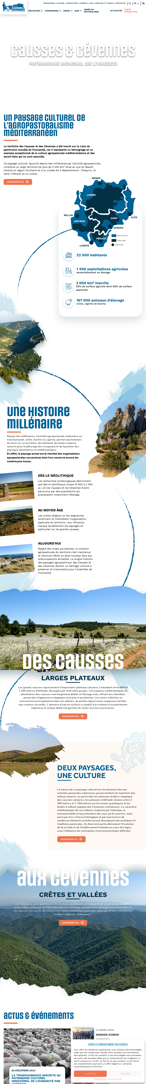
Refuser (125, 1073)
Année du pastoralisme (91, 11)
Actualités (117, 11)
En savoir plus (17, 182)
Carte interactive (131, 11)
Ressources (49, 3)
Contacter (120, 3)
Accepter (90, 1073)
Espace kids (72, 3)
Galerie (60, 3)
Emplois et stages (104, 3)
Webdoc (84, 3)
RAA (91, 3)
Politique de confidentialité (108, 1079)
